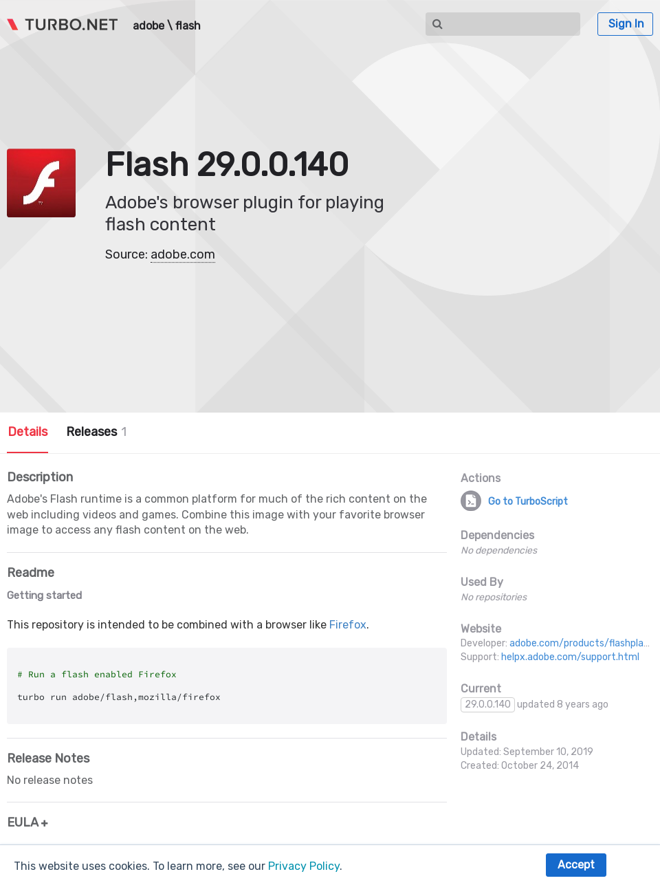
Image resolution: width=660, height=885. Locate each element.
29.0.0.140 (488, 704)
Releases (96, 431)
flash (188, 26)
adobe (148, 26)
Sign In (626, 23)
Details (27, 431)
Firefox (347, 624)
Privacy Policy (304, 866)
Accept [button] (576, 864)
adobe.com (183, 254)
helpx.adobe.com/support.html (570, 657)
